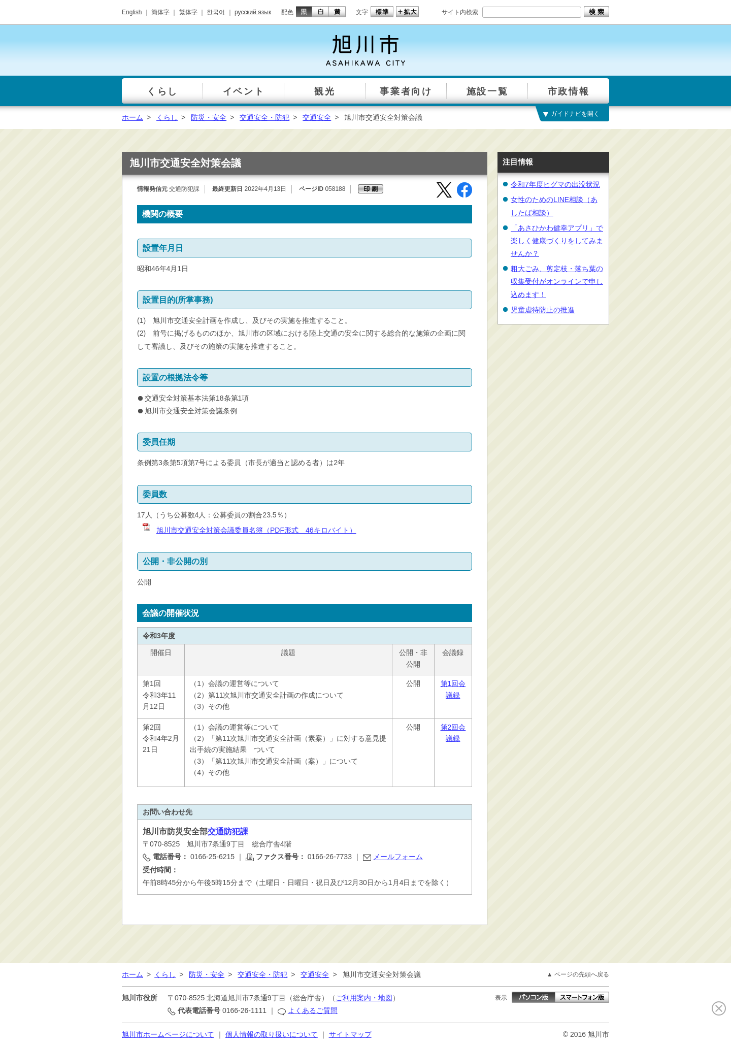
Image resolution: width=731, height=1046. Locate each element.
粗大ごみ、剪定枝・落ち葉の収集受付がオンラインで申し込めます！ (557, 281)
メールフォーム (398, 857)
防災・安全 (208, 117)
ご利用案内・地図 (364, 998)
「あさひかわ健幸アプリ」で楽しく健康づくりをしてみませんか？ (557, 240)
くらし (167, 117)
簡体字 (160, 12)
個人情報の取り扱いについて (271, 1034)
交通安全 (317, 117)
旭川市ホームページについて (168, 1034)
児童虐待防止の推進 (543, 310)
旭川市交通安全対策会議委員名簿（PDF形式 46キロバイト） (248, 530)
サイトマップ (350, 1034)
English (132, 12)
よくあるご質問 (313, 1010)
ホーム (132, 117)
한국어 (216, 12)
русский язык (253, 12)
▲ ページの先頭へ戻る (578, 974)
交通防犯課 (228, 831)
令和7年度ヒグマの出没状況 (555, 184)
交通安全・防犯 (264, 117)
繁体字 (188, 12)
